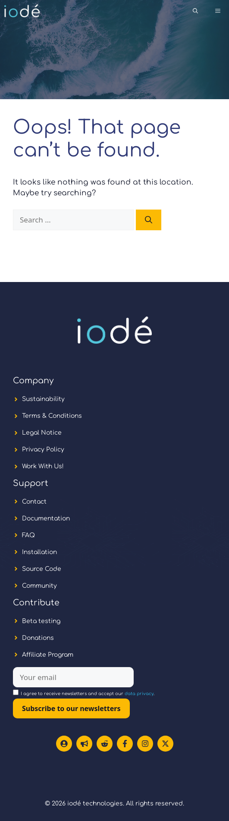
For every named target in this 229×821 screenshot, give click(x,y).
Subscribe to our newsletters (71, 708)
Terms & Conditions (52, 416)
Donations (38, 638)
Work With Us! (43, 466)
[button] (195, 11)
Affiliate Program (47, 655)
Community (39, 586)
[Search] (148, 220)
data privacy (139, 693)
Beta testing (41, 621)
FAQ (28, 535)
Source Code (41, 569)
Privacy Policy (43, 449)
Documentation (46, 518)
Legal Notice (42, 432)
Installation (39, 552)
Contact (34, 501)
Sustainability (43, 399)
